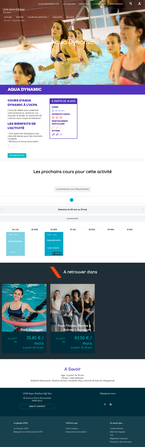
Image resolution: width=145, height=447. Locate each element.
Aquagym (57, 17)
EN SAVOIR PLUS (17, 155)
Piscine (19, 17)
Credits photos (116, 428)
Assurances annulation (76, 432)
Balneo (70, 17)
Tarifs (117, 17)
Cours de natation (37, 17)
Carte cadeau (72, 428)
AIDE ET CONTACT (37, 406)
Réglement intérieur (119, 438)
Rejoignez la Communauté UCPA (28, 432)
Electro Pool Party (100, 17)
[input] (131, 4)
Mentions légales (117, 432)
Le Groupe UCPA (21, 428)
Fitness (82, 17)
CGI (111, 435)
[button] (26, 109)
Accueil (8, 17)
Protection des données (120, 442)
